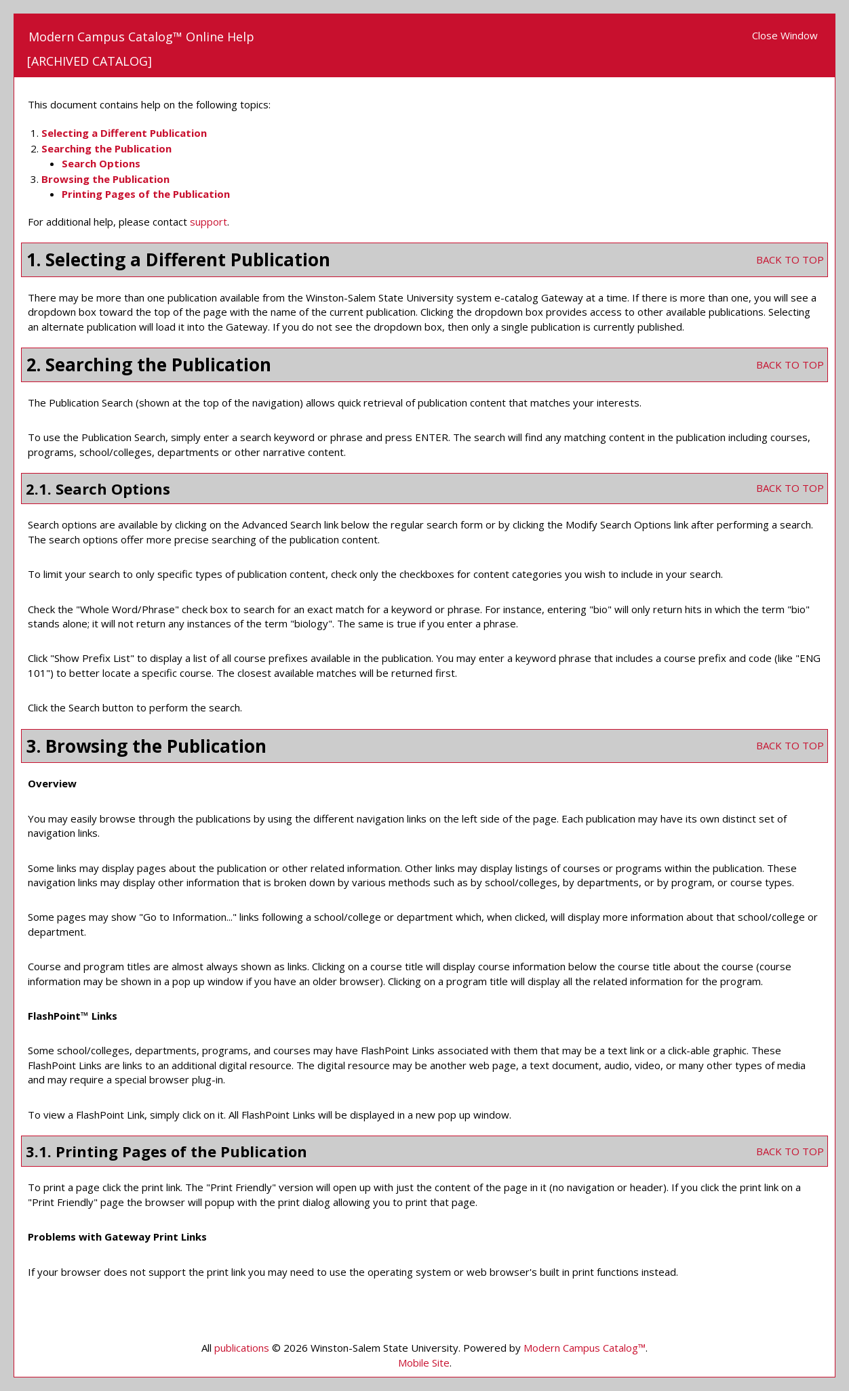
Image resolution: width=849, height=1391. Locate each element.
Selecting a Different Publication (124, 133)
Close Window (785, 35)
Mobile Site (424, 1362)
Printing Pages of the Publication (146, 194)
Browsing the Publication (105, 179)
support (208, 221)
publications (241, 1347)
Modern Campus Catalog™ (585, 1347)
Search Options (101, 163)
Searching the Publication (106, 148)
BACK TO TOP (790, 259)
